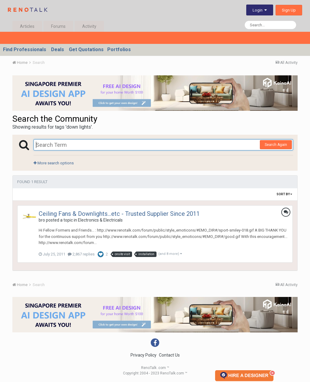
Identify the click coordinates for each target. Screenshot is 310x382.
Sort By (284, 194)
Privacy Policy (144, 355)
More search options (54, 163)
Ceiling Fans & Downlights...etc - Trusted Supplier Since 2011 (119, 213)
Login (260, 10)
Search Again (276, 145)
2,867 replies (81, 254)
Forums (58, 26)
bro (42, 220)
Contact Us (169, 355)
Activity (89, 26)
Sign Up (289, 10)
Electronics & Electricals (100, 220)
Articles (27, 26)
